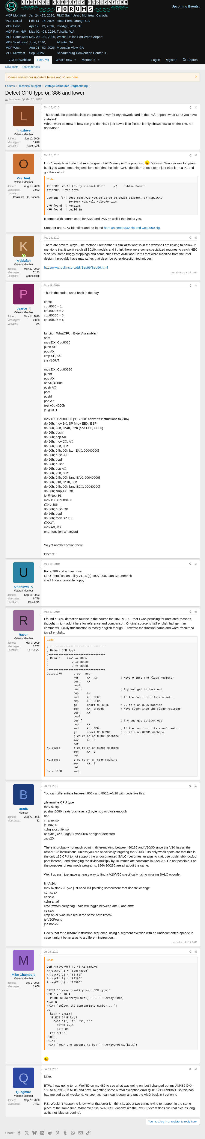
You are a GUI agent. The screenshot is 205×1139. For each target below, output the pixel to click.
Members (88, 60)
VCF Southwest (17, 37)
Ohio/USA (33, 602)
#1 (195, 107)
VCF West (13, 47)
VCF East (13, 26)
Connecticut (32, 275)
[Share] (190, 107)
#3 (195, 237)
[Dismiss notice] (195, 77)
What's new (64, 60)
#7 (195, 786)
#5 (195, 564)
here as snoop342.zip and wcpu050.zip (132, 228)
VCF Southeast (17, 42)
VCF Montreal (16, 15)
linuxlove (14, 99)
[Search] (190, 60)
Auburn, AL (33, 145)
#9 (195, 1069)
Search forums (31, 66)
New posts (11, 66)
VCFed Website (19, 60)
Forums (43, 60)
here (75, 77)
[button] (75, 60)
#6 (195, 611)
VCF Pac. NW (16, 31)
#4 (195, 285)
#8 (195, 951)
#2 (195, 155)
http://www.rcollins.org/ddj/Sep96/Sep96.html (76, 267)
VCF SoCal (14, 21)
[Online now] (24, 256)
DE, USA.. (34, 650)
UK (38, 323)
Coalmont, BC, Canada (26, 197)
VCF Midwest (15, 53)
